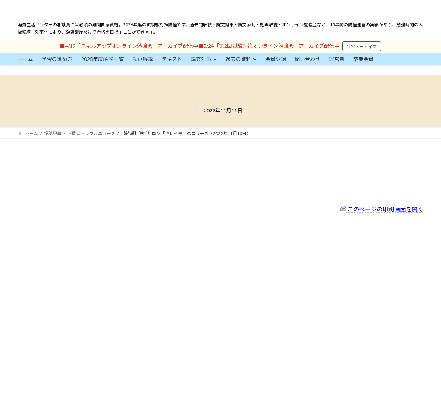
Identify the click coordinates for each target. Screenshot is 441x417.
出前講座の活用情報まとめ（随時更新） (202, 320)
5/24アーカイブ (361, 46)
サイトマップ (176, 301)
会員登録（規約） (180, 272)
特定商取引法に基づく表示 (189, 281)
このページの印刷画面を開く (381, 209)
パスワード (28, 339)
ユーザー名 (28, 306)
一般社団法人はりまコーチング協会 (330, 275)
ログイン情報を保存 (49, 376)
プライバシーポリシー (185, 291)
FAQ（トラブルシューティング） (196, 310)
